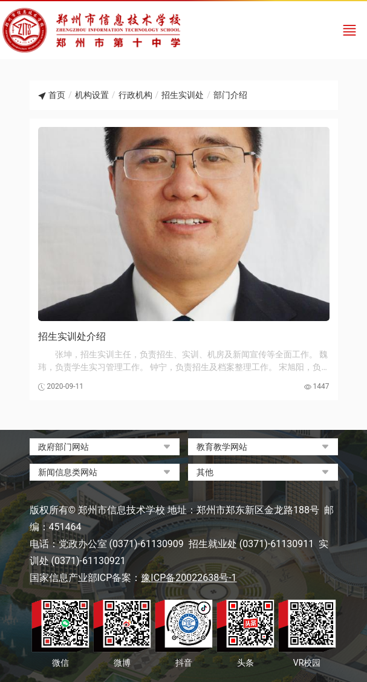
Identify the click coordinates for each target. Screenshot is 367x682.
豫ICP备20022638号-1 (188, 577)
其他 (204, 472)
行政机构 (135, 95)
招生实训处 (182, 95)
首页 (56, 95)
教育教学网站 (221, 447)
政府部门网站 (63, 447)
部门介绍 (230, 95)
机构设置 (92, 95)
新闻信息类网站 (67, 472)
